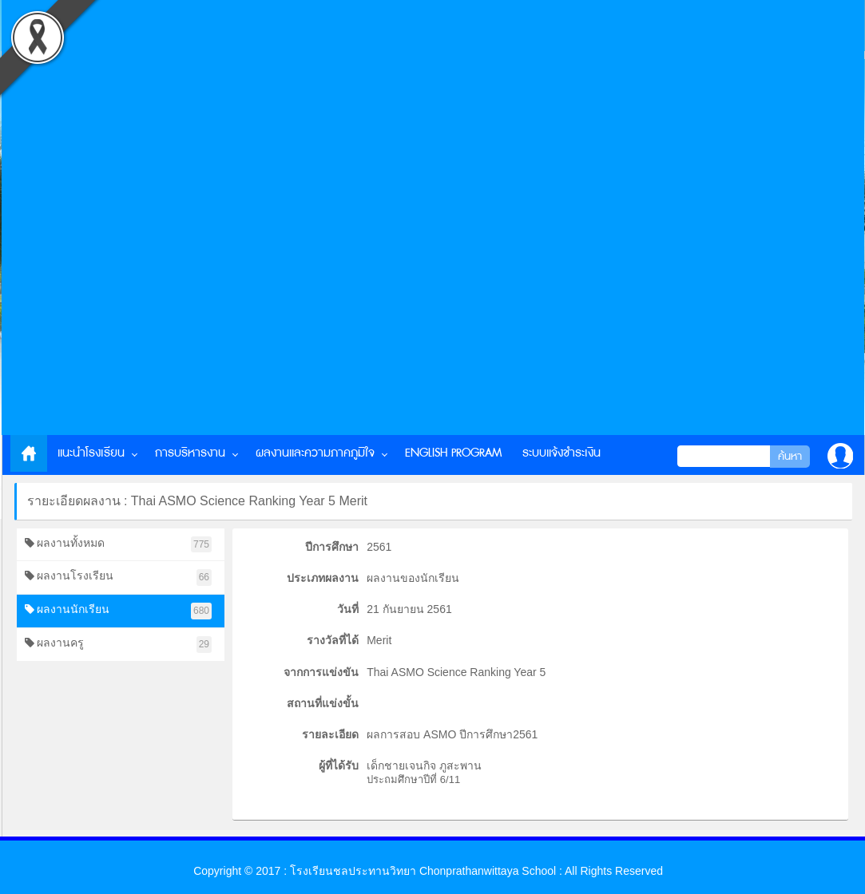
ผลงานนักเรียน (118, 611)
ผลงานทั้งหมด (118, 544)
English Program (453, 453)
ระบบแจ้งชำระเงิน (561, 453)
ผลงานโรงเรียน (118, 577)
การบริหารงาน (190, 453)
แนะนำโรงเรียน (91, 453)
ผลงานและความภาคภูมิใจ (315, 453)
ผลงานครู (118, 644)
